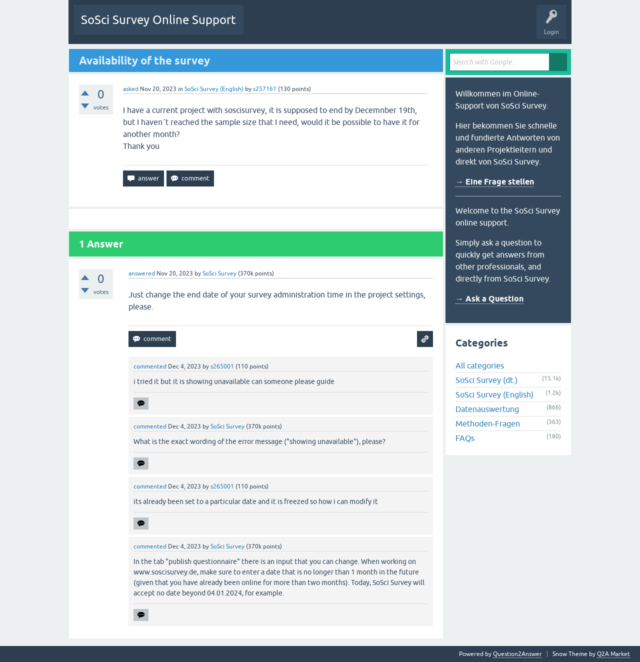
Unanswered (306, 27)
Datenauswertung (487, 409)
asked (130, 89)
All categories (480, 365)
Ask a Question (418, 27)
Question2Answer (517, 654)
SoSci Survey (219, 273)
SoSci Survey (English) (214, 89)
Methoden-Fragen (488, 423)
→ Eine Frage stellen (495, 181)
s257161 (264, 89)
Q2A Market (613, 654)
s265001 (222, 366)
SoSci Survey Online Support (158, 19)
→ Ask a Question (490, 299)
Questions (264, 27)
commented (150, 366)
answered (141, 273)
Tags (345, 27)
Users (376, 27)
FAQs (465, 438)
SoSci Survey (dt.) (487, 380)
